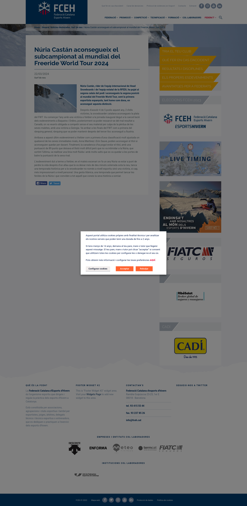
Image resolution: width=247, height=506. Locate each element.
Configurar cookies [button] (98, 269)
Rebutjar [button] (144, 269)
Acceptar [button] (124, 269)
